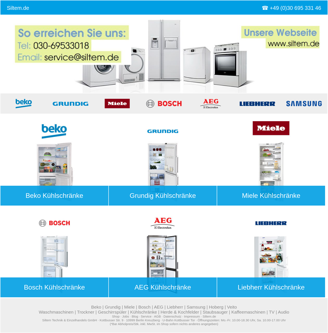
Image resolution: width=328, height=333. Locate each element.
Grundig (112, 307)
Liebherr (175, 307)
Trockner (85, 312)
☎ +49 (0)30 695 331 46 (291, 8)
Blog (135, 316)
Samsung (196, 307)
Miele (129, 307)
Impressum (192, 316)
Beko (96, 307)
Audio (283, 312)
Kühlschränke (143, 312)
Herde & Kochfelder (179, 312)
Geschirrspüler (112, 312)
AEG (158, 307)
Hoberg (216, 307)
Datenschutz (172, 316)
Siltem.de (18, 8)
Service (146, 316)
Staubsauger (215, 312)
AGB (157, 316)
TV (271, 312)
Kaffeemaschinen (248, 312)
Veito (232, 307)
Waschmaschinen (56, 312)
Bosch (144, 307)
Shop (116, 316)
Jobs (125, 316)
